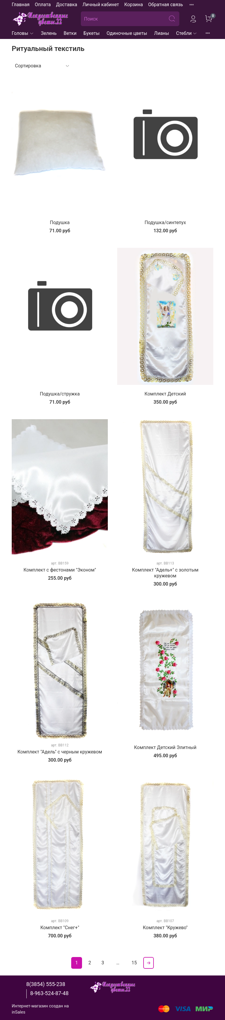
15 (134, 963)
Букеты (91, 33)
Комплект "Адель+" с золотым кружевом (165, 573)
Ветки (70, 33)
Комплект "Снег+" (59, 927)
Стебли (186, 33)
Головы (23, 33)
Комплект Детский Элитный (165, 747)
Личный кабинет (100, 4)
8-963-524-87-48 (49, 993)
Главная (21, 4)
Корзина (133, 4)
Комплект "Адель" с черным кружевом (60, 752)
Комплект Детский (165, 394)
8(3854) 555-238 (45, 984)
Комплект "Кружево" (165, 927)
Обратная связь (165, 4)
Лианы (161, 33)
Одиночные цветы (127, 33)
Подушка (60, 222)
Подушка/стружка (60, 394)
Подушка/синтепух (165, 222)
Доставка (66, 4)
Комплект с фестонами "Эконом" (59, 570)
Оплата (43, 4)
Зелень (49, 33)
